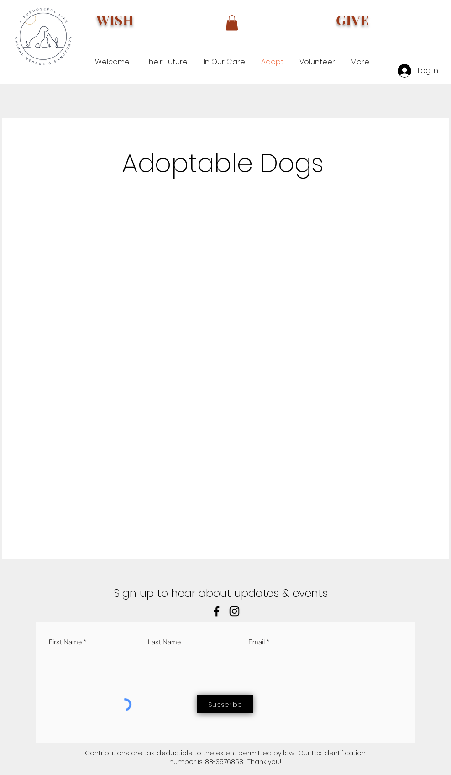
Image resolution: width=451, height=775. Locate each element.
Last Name (164, 641)
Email (256, 641)
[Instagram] (234, 611)
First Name (65, 641)
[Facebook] (216, 611)
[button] (232, 22)
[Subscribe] (225, 704)
